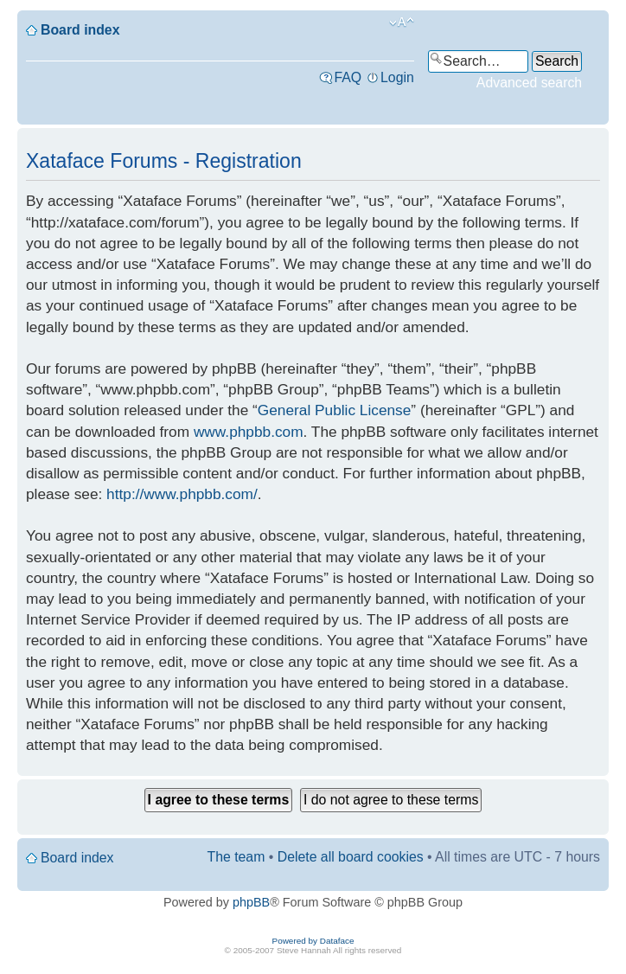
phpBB (251, 902)
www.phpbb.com (248, 431)
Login (397, 77)
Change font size (401, 22)
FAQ (347, 77)
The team (236, 856)
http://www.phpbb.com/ (182, 494)
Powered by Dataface (313, 940)
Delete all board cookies (351, 856)
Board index (80, 29)
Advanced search (529, 82)
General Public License (335, 410)
